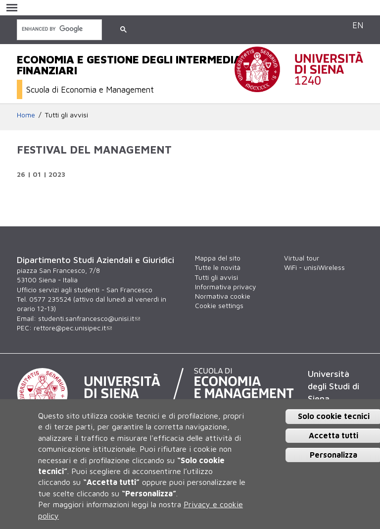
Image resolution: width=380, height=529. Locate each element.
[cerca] (58, 29)
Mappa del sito (217, 258)
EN (357, 25)
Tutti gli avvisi (66, 115)
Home (26, 115)
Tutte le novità (217, 267)
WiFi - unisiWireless (314, 267)
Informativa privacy (225, 287)
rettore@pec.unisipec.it (73, 328)
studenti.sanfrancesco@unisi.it (89, 318)
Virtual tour (301, 258)
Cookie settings (219, 306)
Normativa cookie (222, 296)
